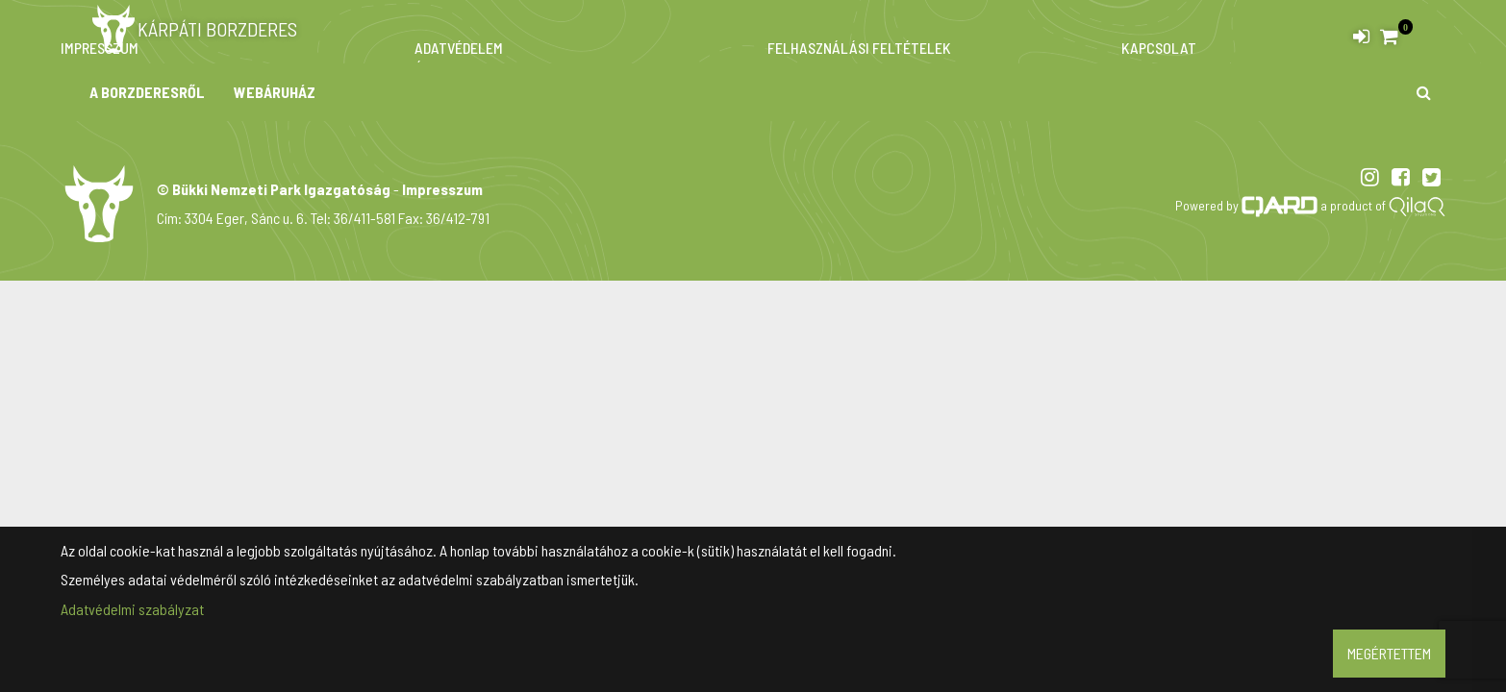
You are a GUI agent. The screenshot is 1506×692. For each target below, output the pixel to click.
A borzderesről (147, 92)
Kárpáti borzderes (193, 29)
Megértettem (1389, 653)
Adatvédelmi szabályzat (132, 609)
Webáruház (274, 92)
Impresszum (442, 189)
